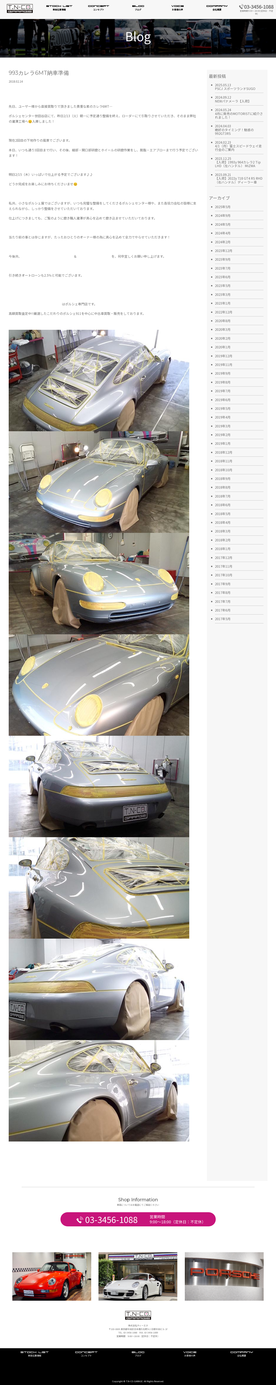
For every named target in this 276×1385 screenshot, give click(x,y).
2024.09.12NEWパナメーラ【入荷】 (233, 99)
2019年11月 (223, 364)
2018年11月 (223, 461)
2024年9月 (223, 215)
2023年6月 (223, 276)
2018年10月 (223, 469)
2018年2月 (223, 540)
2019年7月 (223, 390)
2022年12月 (223, 312)
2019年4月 (223, 417)
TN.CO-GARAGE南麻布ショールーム (48, 256)
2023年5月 (223, 285)
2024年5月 (223, 224)
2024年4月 (223, 233)
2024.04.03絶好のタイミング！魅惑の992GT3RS (234, 129)
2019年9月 (223, 373)
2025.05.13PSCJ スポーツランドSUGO (235, 86)
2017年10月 (223, 574)
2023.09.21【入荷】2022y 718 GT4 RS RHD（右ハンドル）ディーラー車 (238, 178)
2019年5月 (223, 408)
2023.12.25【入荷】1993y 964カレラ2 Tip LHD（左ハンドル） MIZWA (238, 162)
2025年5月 (223, 206)
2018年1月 (223, 548)
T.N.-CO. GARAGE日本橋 (94, 256)
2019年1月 (223, 443)
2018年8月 (223, 487)
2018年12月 (223, 452)
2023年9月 (223, 259)
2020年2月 (223, 338)
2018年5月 (223, 513)
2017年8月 (223, 592)
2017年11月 (223, 566)
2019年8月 (223, 382)
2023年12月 (223, 250)
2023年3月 (223, 294)
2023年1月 (223, 303)
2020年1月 (223, 347)
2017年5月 (223, 618)
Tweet (13, 1151)
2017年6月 (223, 610)
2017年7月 (223, 601)
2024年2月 (223, 241)
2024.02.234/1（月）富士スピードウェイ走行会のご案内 (238, 146)
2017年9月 (223, 583)
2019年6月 (223, 399)
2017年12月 (223, 557)
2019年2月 (223, 434)
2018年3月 (223, 531)
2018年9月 (223, 478)
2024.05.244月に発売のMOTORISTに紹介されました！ (239, 113)
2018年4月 (223, 522)
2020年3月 (223, 329)
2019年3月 (223, 426)
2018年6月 (223, 504)
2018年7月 (223, 496)
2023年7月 (223, 268)
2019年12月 (223, 355)
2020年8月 (223, 320)
